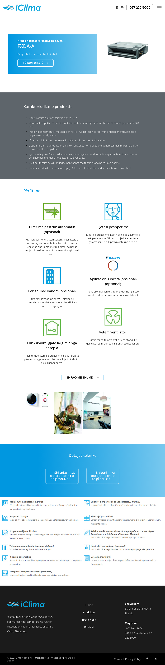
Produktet (89, 612)
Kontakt (89, 627)
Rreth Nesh (89, 619)
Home (89, 605)
